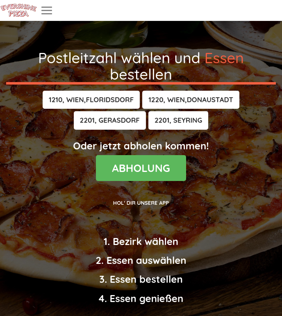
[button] (91, 100)
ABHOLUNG (141, 168)
